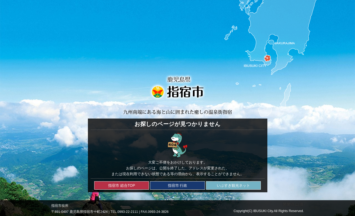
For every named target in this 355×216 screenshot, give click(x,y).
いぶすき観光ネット (233, 185)
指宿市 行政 (177, 185)
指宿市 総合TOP (121, 185)
